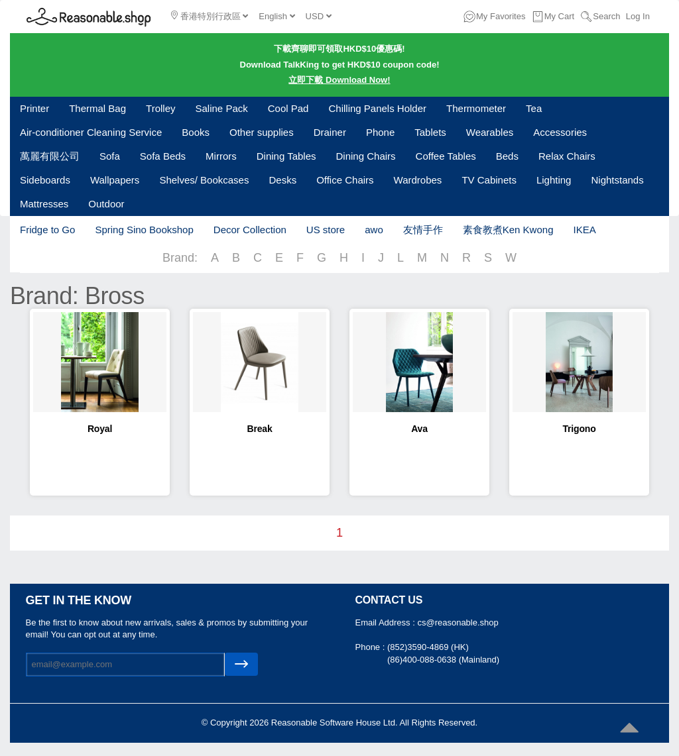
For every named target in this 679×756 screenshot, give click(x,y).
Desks (282, 180)
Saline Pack (222, 108)
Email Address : (386, 622)
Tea (534, 108)
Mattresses (44, 203)
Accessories (560, 132)
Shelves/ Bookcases (204, 180)
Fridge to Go (47, 229)
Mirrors (221, 156)
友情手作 (423, 229)
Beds (507, 156)
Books (196, 132)
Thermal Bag (97, 108)
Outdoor (106, 203)
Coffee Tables (446, 156)
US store (325, 229)
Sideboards (45, 180)
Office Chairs (344, 180)
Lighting (554, 180)
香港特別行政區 (209, 16)
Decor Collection (250, 229)
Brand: (180, 257)
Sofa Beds (163, 156)
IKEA (584, 229)
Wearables (489, 132)
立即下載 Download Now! (339, 80)
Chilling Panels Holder (377, 108)
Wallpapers (114, 180)
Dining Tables (286, 156)
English (276, 16)
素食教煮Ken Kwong (508, 229)
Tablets (430, 132)
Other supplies (261, 132)
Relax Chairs (566, 156)
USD (319, 16)
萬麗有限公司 (50, 156)
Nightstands (617, 180)
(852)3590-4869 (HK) (428, 647)
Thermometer (476, 108)
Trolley (160, 108)
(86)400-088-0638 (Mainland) (443, 660)
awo (374, 229)
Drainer (330, 132)
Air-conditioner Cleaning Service (91, 132)
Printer (34, 108)
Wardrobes (418, 180)
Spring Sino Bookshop (144, 229)
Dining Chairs (366, 156)
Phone (380, 132)
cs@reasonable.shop (457, 622)
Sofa (109, 156)
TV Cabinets (489, 180)
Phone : (371, 647)
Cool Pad (288, 108)
